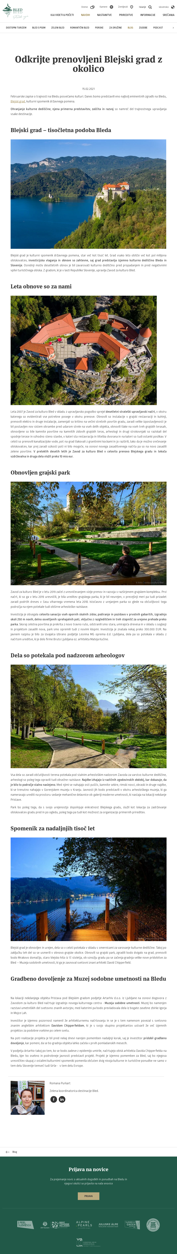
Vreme (84, 7)
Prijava (88, 1196)
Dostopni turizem (16, 27)
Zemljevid (123, 6)
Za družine (115, 27)
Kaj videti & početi (62, 15)
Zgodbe (143, 27)
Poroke (99, 27)
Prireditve (126, 15)
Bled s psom (38, 27)
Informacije (147, 15)
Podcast (158, 27)
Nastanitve (104, 15)
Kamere (103, 6)
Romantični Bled (79, 27)
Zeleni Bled (57, 27)
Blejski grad (18, 101)
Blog (130, 27)
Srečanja (169, 15)
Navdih (85, 15)
